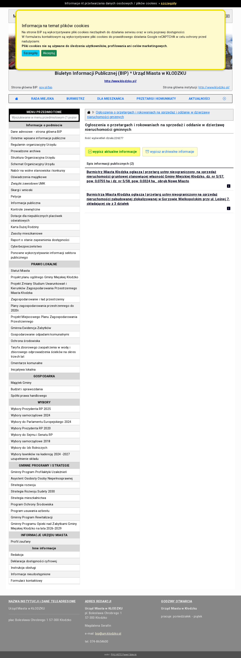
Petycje (16, 196)
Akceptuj (49, 53)
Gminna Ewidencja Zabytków (31, 328)
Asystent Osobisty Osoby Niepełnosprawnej (42, 478)
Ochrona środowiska (25, 341)
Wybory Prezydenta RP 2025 (31, 409)
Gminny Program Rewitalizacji (32, 517)
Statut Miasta (20, 271)
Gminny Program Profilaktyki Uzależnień (39, 472)
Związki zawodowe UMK (28, 183)
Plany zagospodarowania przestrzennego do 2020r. (42, 308)
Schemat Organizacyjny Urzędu (33, 164)
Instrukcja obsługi (23, 568)
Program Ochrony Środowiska (32, 504)
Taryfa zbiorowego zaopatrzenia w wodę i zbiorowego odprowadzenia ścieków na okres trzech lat (43, 352)
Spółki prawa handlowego (29, 396)
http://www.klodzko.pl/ (120, 81)
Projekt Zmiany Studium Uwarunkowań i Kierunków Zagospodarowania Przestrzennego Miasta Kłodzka (44, 288)
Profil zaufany (21, 541)
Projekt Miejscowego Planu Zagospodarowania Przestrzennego (44, 319)
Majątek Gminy (21, 383)
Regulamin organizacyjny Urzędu (33, 145)
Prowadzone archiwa (25, 151)
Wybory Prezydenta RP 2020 (31, 428)
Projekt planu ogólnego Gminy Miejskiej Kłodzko (44, 277)
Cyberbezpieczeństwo (26, 246)
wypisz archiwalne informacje (170, 152)
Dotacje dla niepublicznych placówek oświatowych (36, 218)
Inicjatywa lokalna (23, 369)
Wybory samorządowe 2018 (30, 441)
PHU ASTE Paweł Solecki (124, 654)
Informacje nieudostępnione (31, 574)
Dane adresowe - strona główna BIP (36, 132)
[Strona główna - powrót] (89, 112)
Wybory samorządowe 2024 (30, 415)
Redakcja (17, 555)
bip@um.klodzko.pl (108, 633)
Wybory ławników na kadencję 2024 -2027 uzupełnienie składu (40, 456)
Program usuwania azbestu (30, 511)
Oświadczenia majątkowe (29, 177)
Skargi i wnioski (21, 190)
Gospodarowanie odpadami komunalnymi (40, 334)
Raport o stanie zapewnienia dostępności (40, 240)
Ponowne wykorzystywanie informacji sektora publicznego (43, 255)
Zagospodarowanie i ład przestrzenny (37, 299)
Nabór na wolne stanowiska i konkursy (38, 170)
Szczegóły (31, 53)
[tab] (42, 98)
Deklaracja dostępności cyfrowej (34, 561)
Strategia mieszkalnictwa (28, 498)
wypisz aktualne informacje (112, 152)
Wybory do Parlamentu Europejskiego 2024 (41, 422)
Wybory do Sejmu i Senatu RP (32, 435)
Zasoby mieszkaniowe (27, 233)
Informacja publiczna (26, 203)
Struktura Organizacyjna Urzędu (33, 157)
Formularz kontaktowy (26, 581)
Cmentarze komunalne (27, 363)
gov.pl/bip (46, 87)
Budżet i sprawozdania (27, 389)
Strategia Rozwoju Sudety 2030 (33, 491)
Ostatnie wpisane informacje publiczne (38, 138)
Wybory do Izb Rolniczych (29, 448)
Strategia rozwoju (23, 485)
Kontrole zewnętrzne (25, 209)
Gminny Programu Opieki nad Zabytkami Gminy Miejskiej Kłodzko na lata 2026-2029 (44, 526)
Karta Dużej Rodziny (25, 227)
